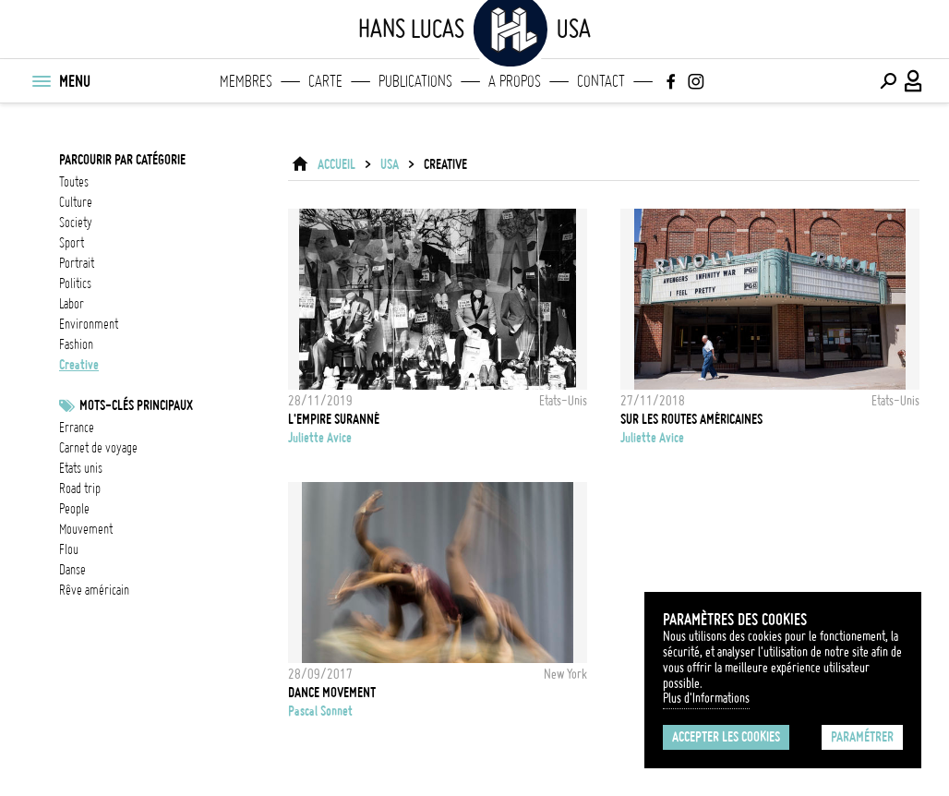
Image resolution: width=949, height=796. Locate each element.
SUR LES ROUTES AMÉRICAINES (691, 419)
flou (68, 549)
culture (75, 202)
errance (76, 427)
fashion (76, 344)
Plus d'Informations (706, 698)
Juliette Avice (320, 437)
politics (75, 283)
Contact (601, 81)
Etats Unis (80, 468)
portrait (76, 263)
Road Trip (80, 488)
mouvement (86, 529)
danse (72, 569)
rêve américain (94, 590)
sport (71, 243)
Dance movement (332, 692)
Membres (246, 81)
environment (88, 324)
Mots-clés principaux (136, 405)
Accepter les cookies (726, 737)
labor (71, 303)
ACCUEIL (336, 164)
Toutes (74, 182)
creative (79, 364)
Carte (325, 81)
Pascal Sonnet (320, 711)
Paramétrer (862, 737)
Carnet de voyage (98, 448)
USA (389, 164)
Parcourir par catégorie (122, 159)
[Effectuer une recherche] (888, 81)
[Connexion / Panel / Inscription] (914, 81)
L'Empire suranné (333, 419)
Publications (415, 81)
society (75, 222)
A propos (514, 81)
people (74, 509)
